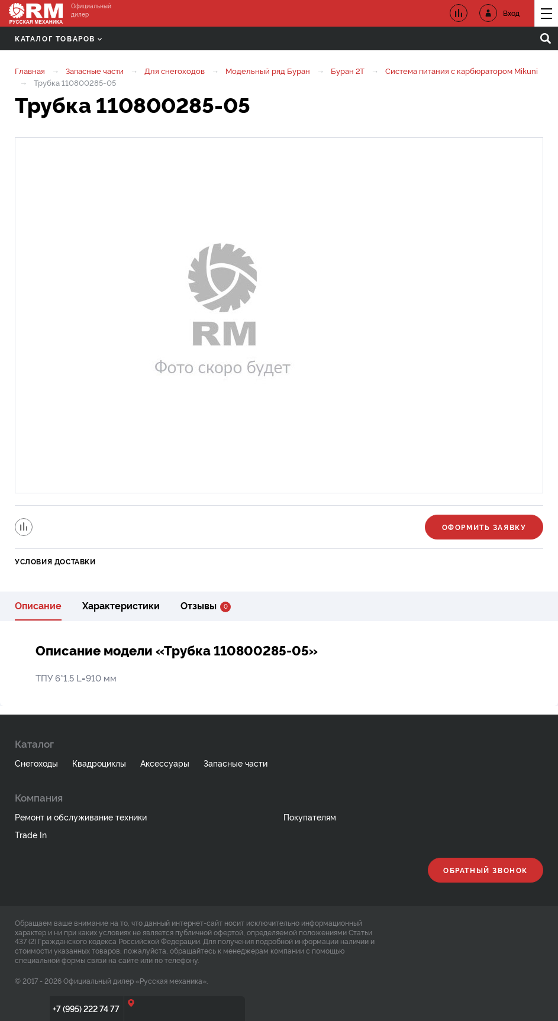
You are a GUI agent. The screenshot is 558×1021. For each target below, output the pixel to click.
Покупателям (309, 816)
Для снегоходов (174, 70)
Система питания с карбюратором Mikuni (461, 70)
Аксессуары (164, 762)
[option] (279, 315)
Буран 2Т (348, 70)
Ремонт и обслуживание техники (81, 816)
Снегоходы (36, 762)
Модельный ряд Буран (267, 70)
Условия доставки (55, 561)
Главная (30, 70)
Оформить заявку (484, 527)
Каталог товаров (58, 38)
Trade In (31, 834)
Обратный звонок (485, 870)
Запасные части (95, 70)
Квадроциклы (99, 762)
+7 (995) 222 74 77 (86, 1008)
